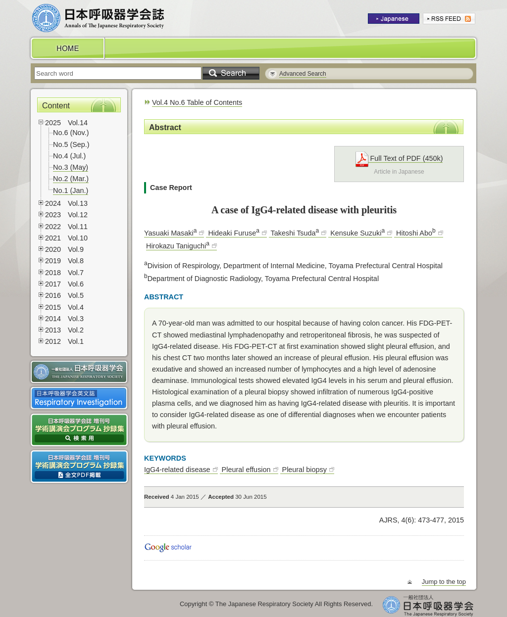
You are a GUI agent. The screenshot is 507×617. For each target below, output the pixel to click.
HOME (67, 48)
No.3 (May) (70, 167)
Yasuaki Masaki (170, 233)
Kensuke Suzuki (356, 233)
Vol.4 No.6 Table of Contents (197, 102)
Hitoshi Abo (414, 233)
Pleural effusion (245, 470)
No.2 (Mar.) (71, 179)
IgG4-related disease (177, 470)
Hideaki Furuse (232, 233)
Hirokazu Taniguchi (177, 246)
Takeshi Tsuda (294, 233)
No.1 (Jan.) (70, 190)
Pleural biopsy (303, 470)
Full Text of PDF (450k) (399, 158)
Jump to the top (444, 581)
